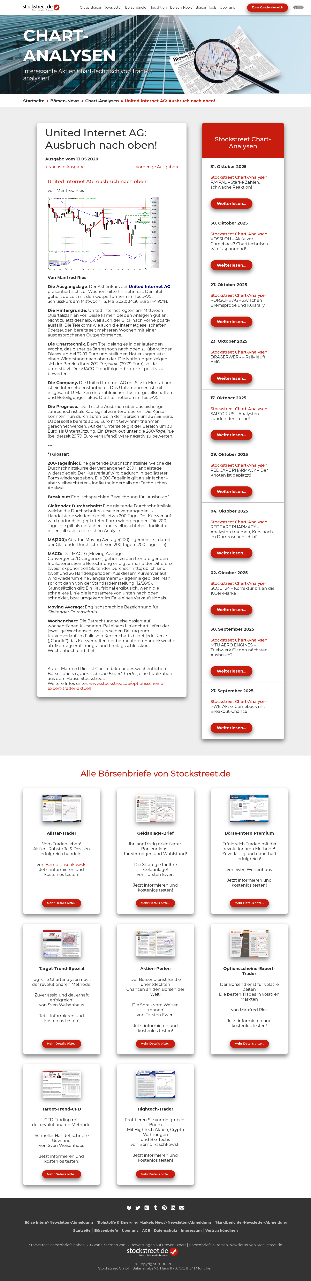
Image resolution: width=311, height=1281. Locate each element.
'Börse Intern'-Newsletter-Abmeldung (58, 1222)
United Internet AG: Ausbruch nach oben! (170, 100)
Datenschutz (165, 1230)
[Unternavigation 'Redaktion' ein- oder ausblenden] (158, 7)
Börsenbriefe (106, 1230)
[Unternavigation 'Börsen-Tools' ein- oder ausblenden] (206, 7)
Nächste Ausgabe (66, 166)
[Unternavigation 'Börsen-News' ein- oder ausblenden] (181, 7)
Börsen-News (64, 100)
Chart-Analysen (102, 100)
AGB (146, 1230)
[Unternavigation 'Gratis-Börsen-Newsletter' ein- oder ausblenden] (101, 7)
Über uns (130, 1230)
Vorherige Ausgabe (155, 166)
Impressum (191, 1230)
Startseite (34, 100)
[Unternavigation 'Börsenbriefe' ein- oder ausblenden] (135, 7)
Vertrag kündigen (221, 1230)
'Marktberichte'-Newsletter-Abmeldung (251, 1222)
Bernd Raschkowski (66, 864)
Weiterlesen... (231, 203)
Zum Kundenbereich (267, 7)
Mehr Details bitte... (61, 903)
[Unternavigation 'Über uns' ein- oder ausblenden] (227, 7)
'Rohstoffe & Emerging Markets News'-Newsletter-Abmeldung (154, 1222)
